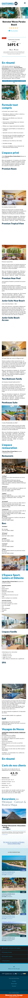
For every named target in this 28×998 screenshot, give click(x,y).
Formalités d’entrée (7, 952)
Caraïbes (14, 981)
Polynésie (14, 986)
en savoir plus (5, 834)
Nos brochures (6, 960)
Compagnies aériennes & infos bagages (11, 948)
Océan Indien (14, 983)
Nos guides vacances (7, 956)
